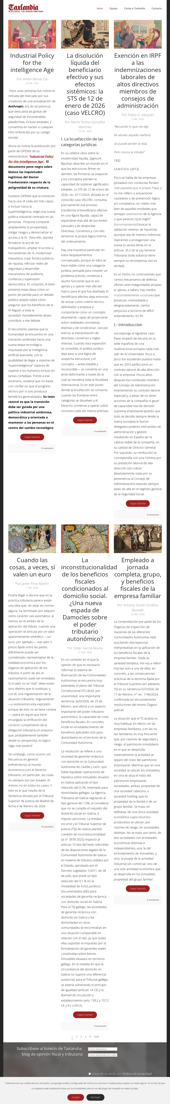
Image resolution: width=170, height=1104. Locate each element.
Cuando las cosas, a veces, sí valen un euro (32, 567)
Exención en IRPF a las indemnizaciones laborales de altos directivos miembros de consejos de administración (137, 80)
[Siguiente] (90, 1036)
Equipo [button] (114, 8)
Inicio (100, 8)
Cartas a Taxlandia (134, 8)
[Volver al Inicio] (38, 8)
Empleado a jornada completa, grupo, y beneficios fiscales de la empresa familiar (137, 578)
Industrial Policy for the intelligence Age (32, 62)
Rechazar (95, 1097)
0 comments (47, 448)
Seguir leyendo (32, 437)
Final (96, 1036)
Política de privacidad (137, 1074)
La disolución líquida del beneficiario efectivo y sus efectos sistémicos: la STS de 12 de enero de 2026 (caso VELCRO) (85, 84)
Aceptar (76, 1097)
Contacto (157, 8)
